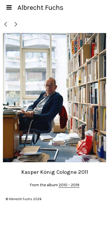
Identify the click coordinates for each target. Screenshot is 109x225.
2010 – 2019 (69, 185)
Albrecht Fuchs (40, 7)
